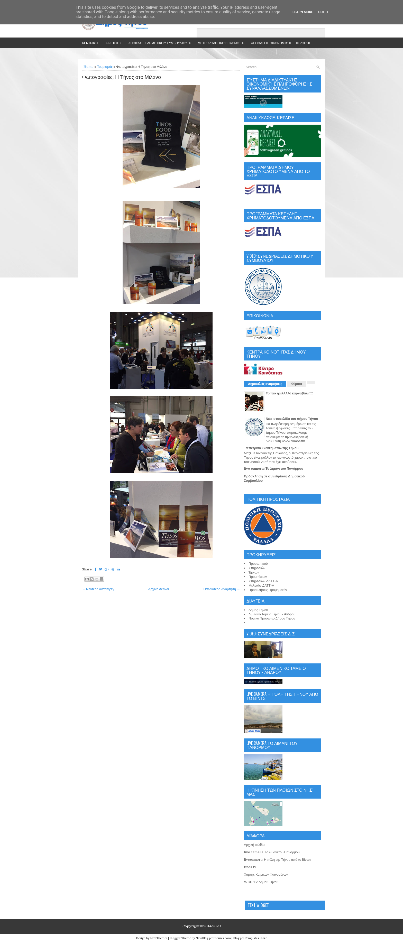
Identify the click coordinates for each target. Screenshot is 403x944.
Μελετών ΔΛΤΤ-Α (261, 585)
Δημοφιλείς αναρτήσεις (265, 384)
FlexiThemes (158, 938)
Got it (323, 12)
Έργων (254, 572)
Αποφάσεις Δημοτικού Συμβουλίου (161, 41)
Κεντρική (90, 43)
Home (89, 67)
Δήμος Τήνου (258, 610)
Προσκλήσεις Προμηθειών (268, 590)
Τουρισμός (105, 67)
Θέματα (296, 384)
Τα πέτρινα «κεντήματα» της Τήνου (271, 448)
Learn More (302, 12)
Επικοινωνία (103, 53)
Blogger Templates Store (250, 938)
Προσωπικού (258, 564)
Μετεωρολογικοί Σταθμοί (222, 41)
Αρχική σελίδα (158, 589)
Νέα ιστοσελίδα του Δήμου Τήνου (292, 419)
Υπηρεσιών (257, 568)
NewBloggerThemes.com (213, 938)
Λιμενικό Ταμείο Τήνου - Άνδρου (272, 614)
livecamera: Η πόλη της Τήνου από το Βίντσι (277, 860)
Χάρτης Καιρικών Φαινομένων (266, 874)
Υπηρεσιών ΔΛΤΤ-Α (263, 581)
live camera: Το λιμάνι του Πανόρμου (273, 468)
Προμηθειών (258, 577)
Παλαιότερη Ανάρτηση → (222, 589)
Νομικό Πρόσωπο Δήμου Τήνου (272, 618)
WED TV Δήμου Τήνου (261, 882)
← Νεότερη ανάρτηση (98, 589)
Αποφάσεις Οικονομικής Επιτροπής (281, 43)
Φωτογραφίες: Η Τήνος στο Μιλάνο (121, 77)
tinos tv (250, 867)
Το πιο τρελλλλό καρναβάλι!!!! (289, 393)
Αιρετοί (114, 41)
